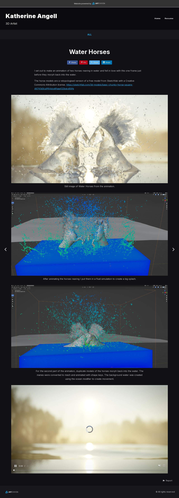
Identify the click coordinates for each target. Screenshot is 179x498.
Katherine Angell (31, 15)
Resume (169, 18)
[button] (167, 480)
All (89, 34)
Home (158, 18)
